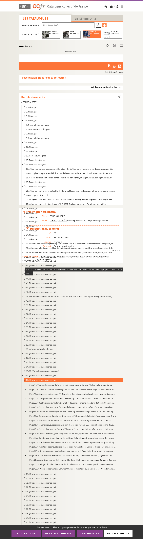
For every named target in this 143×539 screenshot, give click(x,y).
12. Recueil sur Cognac (36, 155)
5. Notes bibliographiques (37, 125)
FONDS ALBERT (29, 102)
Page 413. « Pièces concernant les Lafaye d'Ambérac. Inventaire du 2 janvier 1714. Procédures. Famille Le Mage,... (72, 468)
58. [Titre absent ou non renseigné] (41, 340)
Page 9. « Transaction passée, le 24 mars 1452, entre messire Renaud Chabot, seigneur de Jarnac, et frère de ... (72, 385)
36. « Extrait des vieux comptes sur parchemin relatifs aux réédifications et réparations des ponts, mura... (70, 243)
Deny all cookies (58, 533)
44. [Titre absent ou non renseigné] (41, 278)
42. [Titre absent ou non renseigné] (41, 270)
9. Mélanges (31, 142)
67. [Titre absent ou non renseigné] (41, 375)
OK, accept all (26, 533)
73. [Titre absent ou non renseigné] (41, 491)
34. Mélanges (31, 234)
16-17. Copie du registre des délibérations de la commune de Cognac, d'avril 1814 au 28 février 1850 (69, 173)
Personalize (89, 533)
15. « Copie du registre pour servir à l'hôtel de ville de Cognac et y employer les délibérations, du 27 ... (70, 169)
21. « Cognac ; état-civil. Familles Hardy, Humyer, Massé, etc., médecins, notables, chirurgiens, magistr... (70, 191)
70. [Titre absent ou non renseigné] (41, 478)
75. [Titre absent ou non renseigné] (41, 500)
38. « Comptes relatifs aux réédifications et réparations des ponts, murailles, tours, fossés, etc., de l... (69, 252)
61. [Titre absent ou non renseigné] (41, 353)
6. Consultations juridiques (38, 129)
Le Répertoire (85, 18)
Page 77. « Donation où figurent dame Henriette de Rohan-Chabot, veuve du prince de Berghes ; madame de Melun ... (72, 438)
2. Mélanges (31, 111)
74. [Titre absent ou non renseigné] (41, 496)
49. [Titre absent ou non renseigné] (41, 300)
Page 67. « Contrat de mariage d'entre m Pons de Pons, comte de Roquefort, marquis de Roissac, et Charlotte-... (72, 429)
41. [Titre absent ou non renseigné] (41, 265)
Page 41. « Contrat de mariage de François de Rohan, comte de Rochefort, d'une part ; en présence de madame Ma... (72, 407)
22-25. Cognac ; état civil (37, 195)
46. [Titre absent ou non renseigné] (41, 287)
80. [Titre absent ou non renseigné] (41, 522)
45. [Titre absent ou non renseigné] (41, 283)
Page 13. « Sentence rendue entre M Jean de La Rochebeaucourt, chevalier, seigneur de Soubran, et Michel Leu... (72, 393)
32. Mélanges (31, 226)
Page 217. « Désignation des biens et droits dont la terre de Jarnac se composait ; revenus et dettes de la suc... (72, 464)
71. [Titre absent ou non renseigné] (41, 482)
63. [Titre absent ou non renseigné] (41, 362)
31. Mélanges (31, 221)
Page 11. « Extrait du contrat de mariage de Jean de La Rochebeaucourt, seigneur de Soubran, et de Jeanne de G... (72, 389)
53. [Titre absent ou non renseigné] (41, 318)
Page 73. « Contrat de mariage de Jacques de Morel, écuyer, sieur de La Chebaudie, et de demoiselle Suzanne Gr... (72, 433)
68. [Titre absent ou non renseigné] (41, 380)
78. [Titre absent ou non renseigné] (41, 513)
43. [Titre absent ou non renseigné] (41, 274)
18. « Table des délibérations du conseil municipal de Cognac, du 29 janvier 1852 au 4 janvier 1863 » (69, 177)
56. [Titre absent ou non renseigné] (41, 331)
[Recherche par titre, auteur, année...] (68, 25)
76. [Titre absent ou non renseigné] (41, 504)
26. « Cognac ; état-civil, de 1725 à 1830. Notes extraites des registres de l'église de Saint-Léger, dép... (70, 199)
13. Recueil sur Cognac (36, 160)
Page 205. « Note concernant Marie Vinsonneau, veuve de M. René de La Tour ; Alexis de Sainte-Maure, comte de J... (72, 451)
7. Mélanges (31, 133)
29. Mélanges (31, 212)
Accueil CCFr (25, 46)
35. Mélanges (31, 239)
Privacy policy (118, 533)
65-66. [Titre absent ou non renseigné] (42, 371)
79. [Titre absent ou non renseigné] (41, 518)
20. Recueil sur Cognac (36, 186)
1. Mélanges (31, 107)
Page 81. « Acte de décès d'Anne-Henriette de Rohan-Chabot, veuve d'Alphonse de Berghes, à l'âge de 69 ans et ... (72, 442)
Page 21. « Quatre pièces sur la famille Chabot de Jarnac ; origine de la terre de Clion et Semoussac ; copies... (72, 402)
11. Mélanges (31, 151)
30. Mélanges (31, 217)
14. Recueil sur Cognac (36, 164)
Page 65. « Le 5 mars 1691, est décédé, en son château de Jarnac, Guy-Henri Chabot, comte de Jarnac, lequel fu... (72, 424)
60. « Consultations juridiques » (39, 349)
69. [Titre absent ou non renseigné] (41, 474)
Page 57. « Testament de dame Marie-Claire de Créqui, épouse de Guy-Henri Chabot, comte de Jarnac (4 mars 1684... (72, 420)
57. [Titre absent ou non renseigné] (41, 336)
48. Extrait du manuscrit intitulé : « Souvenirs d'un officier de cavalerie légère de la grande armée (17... (70, 296)
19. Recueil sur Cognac (36, 182)
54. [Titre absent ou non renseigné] (41, 322)
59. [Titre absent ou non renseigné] (41, 344)
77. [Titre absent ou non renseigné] (41, 509)
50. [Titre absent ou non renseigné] (41, 305)
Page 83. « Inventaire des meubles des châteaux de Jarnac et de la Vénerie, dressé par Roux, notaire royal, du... (72, 446)
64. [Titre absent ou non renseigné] (41, 366)
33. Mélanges (31, 230)
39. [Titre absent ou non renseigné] (41, 256)
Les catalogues (35, 18)
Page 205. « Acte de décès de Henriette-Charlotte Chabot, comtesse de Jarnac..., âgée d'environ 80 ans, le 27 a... (72, 455)
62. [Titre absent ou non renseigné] (41, 358)
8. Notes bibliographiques (37, 138)
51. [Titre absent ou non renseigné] (41, 309)
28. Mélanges (31, 208)
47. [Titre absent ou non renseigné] (41, 292)
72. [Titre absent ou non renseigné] (41, 487)
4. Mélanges (31, 120)
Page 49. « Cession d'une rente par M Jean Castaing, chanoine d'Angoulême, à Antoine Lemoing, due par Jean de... (72, 411)
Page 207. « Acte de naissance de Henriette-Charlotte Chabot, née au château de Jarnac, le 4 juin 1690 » (72, 460)
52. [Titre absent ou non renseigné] (41, 314)
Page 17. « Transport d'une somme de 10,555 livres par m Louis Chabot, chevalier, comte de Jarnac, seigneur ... (72, 398)
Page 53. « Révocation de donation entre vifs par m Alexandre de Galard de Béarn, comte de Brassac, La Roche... (72, 415)
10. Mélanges (31, 147)
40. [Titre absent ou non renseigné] (41, 261)
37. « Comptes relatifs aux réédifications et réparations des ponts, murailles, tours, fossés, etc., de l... (69, 248)
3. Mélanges (31, 116)
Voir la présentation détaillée (104, 87)
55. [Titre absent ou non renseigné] (41, 327)
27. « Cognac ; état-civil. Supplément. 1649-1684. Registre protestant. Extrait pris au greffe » (66, 204)
